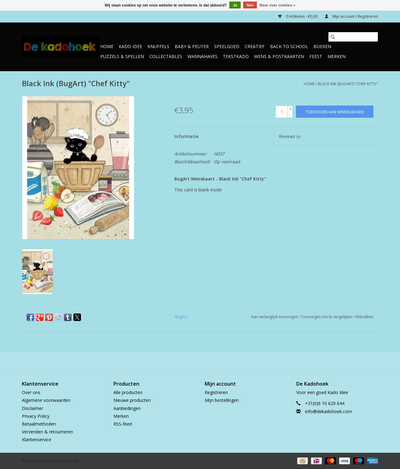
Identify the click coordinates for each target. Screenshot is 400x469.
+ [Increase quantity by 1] (290, 108)
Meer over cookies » (278, 5)
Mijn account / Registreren (351, 16)
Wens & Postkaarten (279, 56)
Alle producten (127, 392)
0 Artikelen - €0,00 (298, 16)
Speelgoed (226, 46)
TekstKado (236, 56)
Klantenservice (36, 439)
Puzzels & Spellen (122, 56)
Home (106, 46)
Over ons (31, 392)
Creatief (255, 46)
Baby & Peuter (192, 46)
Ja (235, 5)
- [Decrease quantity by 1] (290, 114)
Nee (250, 5)
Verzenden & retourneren (47, 432)
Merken (337, 56)
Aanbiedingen (127, 408)
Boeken (322, 46)
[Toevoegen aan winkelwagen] (334, 112)
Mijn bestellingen (222, 400)
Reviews (289, 136)
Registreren (216, 392)
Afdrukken (364, 316)
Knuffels (158, 46)
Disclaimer (32, 408)
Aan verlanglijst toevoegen (275, 316)
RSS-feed (122, 424)
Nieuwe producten (132, 400)
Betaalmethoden (39, 424)
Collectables (165, 56)
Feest (315, 56)
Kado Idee (130, 46)
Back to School (289, 46)
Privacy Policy (35, 416)
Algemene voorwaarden (46, 400)
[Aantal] (281, 112)
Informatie (186, 136)
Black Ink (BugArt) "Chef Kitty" (348, 83)
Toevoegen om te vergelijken (327, 316)
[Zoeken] (353, 37)
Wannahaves (203, 56)
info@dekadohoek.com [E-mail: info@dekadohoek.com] (328, 411)
